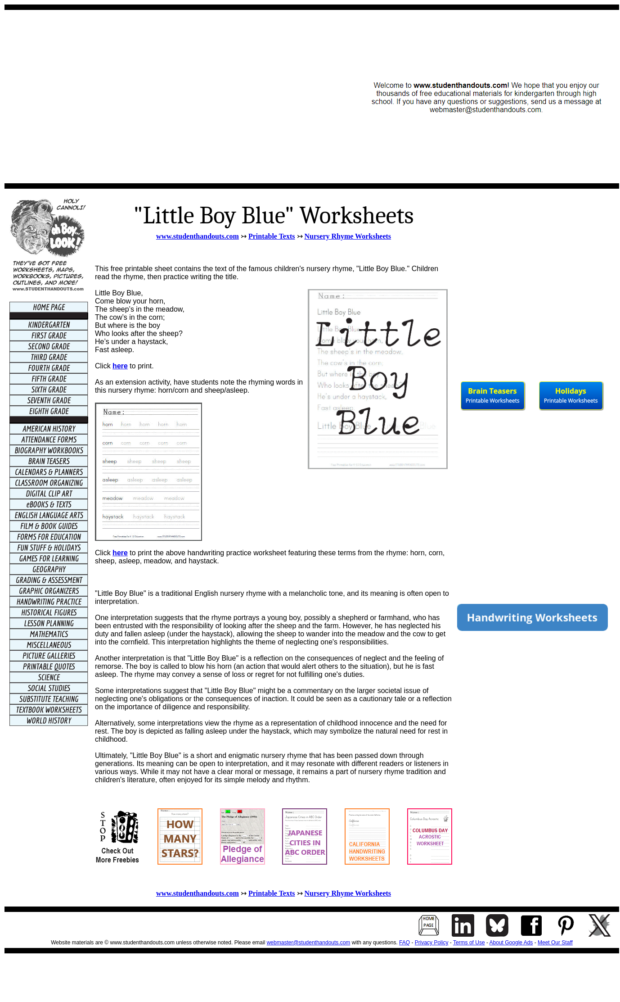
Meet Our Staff (555, 942)
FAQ (404, 942)
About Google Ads (511, 942)
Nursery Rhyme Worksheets (348, 236)
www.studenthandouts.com (197, 236)
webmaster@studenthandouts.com (308, 942)
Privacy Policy (432, 942)
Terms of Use (469, 942)
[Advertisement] (84, 96)
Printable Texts (271, 236)
